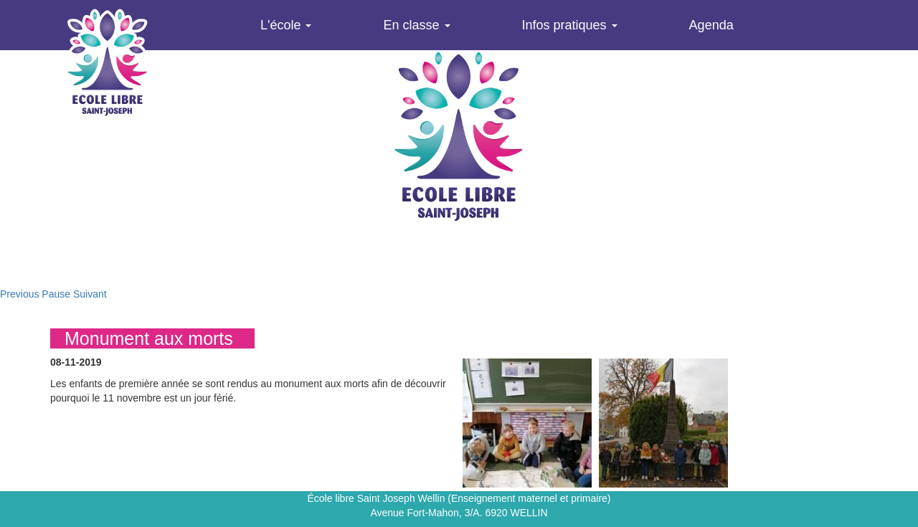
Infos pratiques (569, 25)
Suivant (90, 294)
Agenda (711, 25)
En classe (416, 25)
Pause (56, 294)
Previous (19, 294)
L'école (285, 25)
